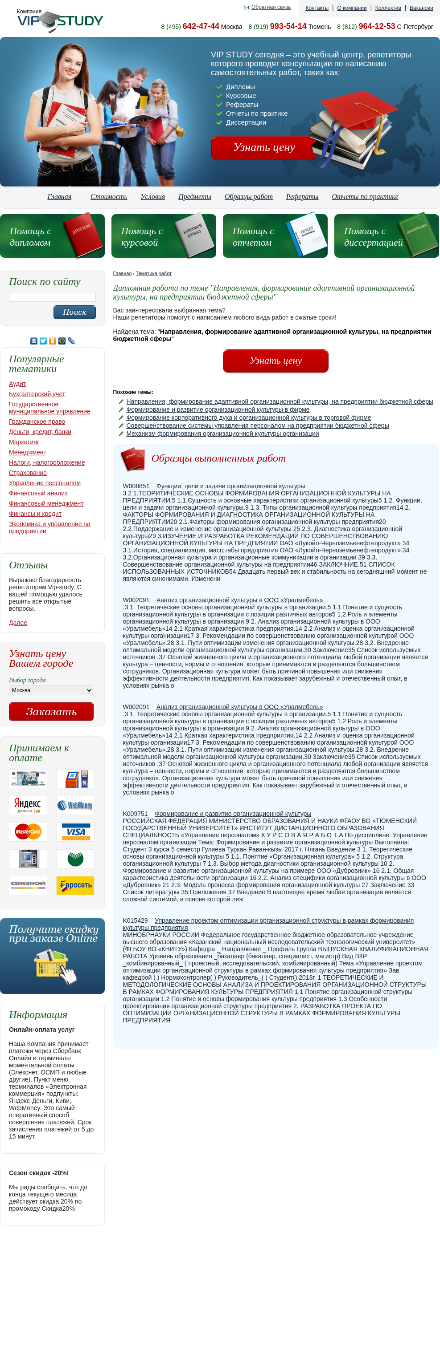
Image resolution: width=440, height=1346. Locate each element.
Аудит (17, 383)
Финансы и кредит (35, 513)
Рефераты (302, 196)
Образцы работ (249, 196)
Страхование (28, 472)
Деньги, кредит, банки (40, 431)
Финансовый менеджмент (46, 503)
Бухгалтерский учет (37, 393)
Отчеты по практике (365, 196)
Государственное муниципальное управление (49, 408)
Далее (18, 622)
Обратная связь (271, 7)
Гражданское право (37, 421)
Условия (153, 196)
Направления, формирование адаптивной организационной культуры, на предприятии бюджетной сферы (280, 401)
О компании (351, 8)
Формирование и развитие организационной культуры (233, 813)
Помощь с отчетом (253, 236)
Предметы (194, 196)
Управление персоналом (45, 483)
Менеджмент (27, 452)
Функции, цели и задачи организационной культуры (230, 486)
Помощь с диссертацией (373, 236)
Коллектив (388, 8)
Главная (59, 196)
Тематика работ (154, 273)
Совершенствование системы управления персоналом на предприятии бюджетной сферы (258, 425)
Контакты (317, 8)
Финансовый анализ (38, 493)
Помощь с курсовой (142, 236)
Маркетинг (24, 442)
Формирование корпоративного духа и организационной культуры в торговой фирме (249, 417)
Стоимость (108, 196)
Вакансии (421, 8)
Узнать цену (264, 147)
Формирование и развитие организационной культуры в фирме (218, 409)
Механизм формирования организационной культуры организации (223, 433)
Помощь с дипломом (30, 236)
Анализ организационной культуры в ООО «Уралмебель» (239, 600)
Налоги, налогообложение (47, 462)
